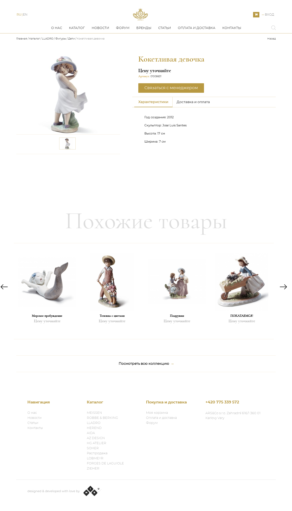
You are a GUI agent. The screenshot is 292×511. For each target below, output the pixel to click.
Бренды (143, 40)
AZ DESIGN (96, 438)
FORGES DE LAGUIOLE (105, 463)
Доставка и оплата (193, 113)
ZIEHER (93, 468)
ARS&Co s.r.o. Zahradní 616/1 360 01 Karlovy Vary (233, 416)
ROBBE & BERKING (102, 417)
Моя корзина (157, 412)
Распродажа (97, 453)
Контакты (231, 40)
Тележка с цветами (112, 327)
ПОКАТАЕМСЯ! (241, 327)
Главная (22, 50)
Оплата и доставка (196, 40)
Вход (269, 20)
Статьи (164, 40)
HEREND (94, 428)
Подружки (177, 327)
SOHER (93, 448)
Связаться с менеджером (171, 100)
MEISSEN (94, 412)
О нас (56, 40)
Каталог (77, 40)
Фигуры (60, 50)
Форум (122, 40)
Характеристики (153, 113)
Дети (71, 50)
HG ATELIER (96, 443)
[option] (47, 303)
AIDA (91, 433)
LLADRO (47, 50)
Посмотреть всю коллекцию (146, 376)
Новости (100, 40)
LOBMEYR (95, 458)
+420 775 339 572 (222, 402)
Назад (271, 50)
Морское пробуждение (47, 327)
